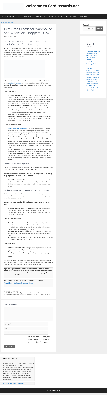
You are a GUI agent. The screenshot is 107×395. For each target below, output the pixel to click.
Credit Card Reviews (70, 16)
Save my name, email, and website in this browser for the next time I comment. (39, 339)
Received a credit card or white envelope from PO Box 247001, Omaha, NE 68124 (28, 294)
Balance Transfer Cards (24, 16)
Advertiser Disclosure (8, 16)
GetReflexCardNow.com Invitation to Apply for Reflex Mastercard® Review (93, 55)
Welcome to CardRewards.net (52, 5)
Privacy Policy (7, 383)
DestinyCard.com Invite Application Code (92, 64)
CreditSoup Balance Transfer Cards (18, 283)
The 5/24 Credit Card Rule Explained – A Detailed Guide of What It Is (24, 293)
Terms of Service (18, 383)
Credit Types (83, 16)
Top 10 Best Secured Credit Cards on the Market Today (93, 88)
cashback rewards (15, 83)
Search (86, 25)
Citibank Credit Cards (40, 16)
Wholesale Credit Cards (12, 291)
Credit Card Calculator (55, 16)
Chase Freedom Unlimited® (17, 129)
